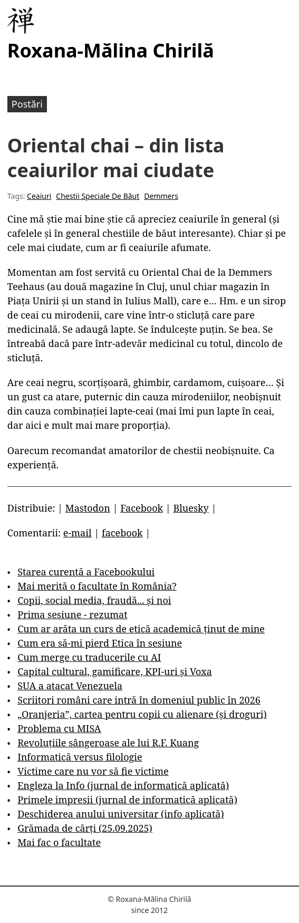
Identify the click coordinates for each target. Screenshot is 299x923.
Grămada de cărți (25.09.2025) (84, 828)
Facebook (141, 508)
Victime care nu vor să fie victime (93, 771)
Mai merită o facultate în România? (97, 586)
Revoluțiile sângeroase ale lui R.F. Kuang (108, 742)
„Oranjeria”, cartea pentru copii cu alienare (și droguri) (141, 714)
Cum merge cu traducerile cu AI (89, 657)
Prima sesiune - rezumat (72, 614)
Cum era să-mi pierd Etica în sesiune (99, 643)
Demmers (161, 196)
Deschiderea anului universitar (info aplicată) (120, 813)
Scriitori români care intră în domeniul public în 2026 (139, 700)
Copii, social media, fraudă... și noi (94, 600)
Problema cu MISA (59, 728)
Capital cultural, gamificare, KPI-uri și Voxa (114, 671)
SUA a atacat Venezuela (69, 685)
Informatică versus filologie (79, 757)
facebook (122, 532)
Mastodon (87, 508)
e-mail (77, 532)
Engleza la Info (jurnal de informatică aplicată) (123, 785)
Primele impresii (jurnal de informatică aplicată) (127, 799)
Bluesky (191, 508)
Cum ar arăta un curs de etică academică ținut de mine (141, 628)
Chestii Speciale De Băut (97, 196)
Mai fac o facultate (59, 842)
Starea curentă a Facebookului (86, 571)
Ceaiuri (39, 196)
